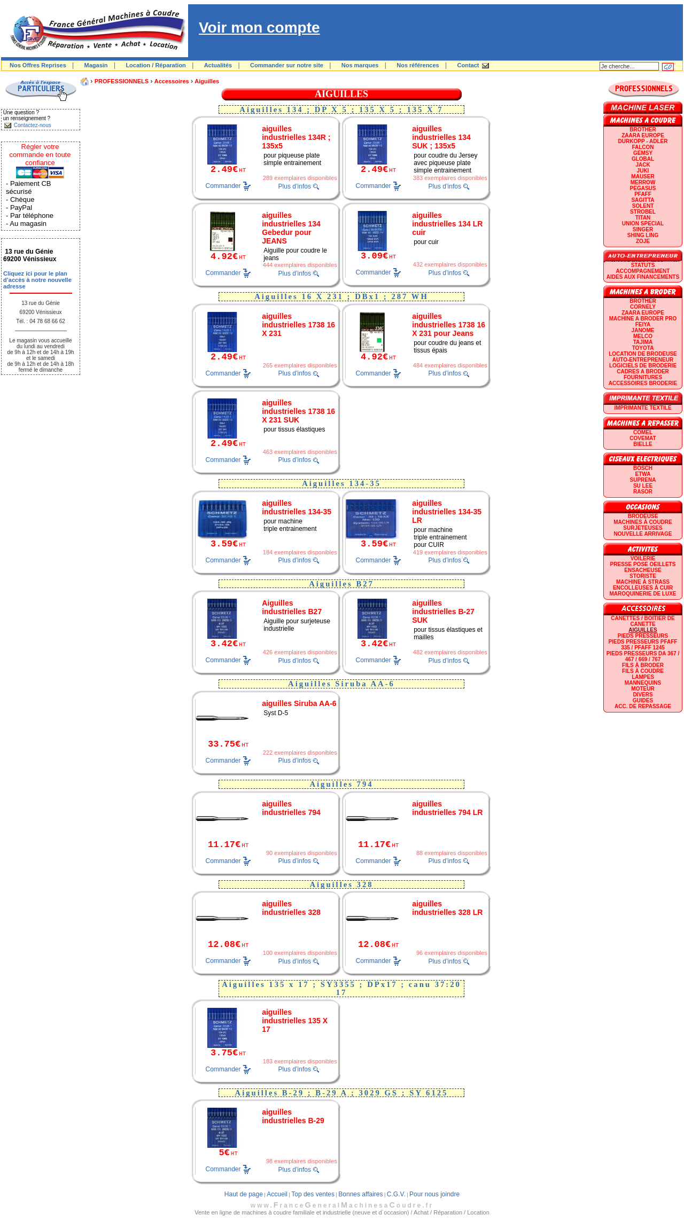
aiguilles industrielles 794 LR (447, 808)
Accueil (277, 1194)
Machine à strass (643, 582)
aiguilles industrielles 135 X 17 (295, 1020)
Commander (223, 186)
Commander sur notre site (286, 65)
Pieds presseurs (643, 636)
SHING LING (642, 235)
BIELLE (642, 444)
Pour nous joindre (434, 1194)
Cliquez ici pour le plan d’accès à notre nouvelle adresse (37, 279)
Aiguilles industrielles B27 (292, 607)
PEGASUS (643, 188)
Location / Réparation (155, 65)
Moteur (642, 689)
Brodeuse (643, 516)
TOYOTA (643, 348)
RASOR (642, 492)
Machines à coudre (642, 522)
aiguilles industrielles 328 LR (447, 907)
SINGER (643, 229)
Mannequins (643, 683)
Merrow (643, 182)
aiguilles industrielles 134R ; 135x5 (296, 137)
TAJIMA (642, 342)
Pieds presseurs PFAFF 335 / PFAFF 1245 (643, 645)
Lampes (643, 677)
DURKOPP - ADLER (643, 141)
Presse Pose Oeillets (643, 564)
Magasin (96, 65)
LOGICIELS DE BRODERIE (643, 366)
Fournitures (643, 377)
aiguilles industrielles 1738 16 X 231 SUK (298, 411)
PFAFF (642, 194)
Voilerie (643, 558)
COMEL (642, 432)
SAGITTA (642, 200)
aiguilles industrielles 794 (291, 808)
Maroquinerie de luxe (642, 594)
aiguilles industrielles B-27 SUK (443, 611)
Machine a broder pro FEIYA (643, 321)
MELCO (642, 336)
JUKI (643, 171)
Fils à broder (643, 665)
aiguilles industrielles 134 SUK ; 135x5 (441, 137)
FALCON (643, 147)
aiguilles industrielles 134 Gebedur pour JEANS (291, 228)
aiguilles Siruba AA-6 (299, 703)
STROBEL (643, 212)
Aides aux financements (643, 277)
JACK (642, 165)
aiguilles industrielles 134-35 (296, 507)
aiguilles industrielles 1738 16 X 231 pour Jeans (448, 325)
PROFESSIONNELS (122, 81)
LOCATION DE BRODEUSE (643, 354)
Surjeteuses (642, 528)
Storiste (642, 576)
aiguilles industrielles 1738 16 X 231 (298, 325)
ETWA (643, 474)
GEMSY (642, 153)
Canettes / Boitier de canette (642, 621)
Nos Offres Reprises (38, 65)
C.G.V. (396, 1194)
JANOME (643, 330)
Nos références (418, 65)
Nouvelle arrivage (643, 534)
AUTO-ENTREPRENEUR (642, 360)
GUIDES (643, 700)
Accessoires (171, 81)
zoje (643, 241)
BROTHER (642, 129)
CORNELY (643, 307)
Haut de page (243, 1194)
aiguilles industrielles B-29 (293, 1116)
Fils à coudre (643, 671)
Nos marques (360, 65)
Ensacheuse (642, 570)
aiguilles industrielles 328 (291, 907)
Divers (642, 695)
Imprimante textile (642, 408)
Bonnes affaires (360, 1194)
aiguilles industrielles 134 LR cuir (447, 224)
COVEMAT (642, 438)
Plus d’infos (294, 186)
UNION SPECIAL (643, 223)
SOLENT (643, 206)
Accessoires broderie (643, 383)
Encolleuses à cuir (643, 588)
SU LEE (642, 486)
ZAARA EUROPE (642, 135)
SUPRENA (643, 480)
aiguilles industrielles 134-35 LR (446, 511)
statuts (643, 265)
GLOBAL (643, 159)
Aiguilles (207, 81)
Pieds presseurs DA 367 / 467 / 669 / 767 (643, 656)
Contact (468, 65)
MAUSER (642, 176)
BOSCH (642, 468)
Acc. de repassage (643, 706)
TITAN (643, 218)
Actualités (218, 65)
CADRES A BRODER (643, 371)
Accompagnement (643, 271)
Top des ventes (313, 1194)
